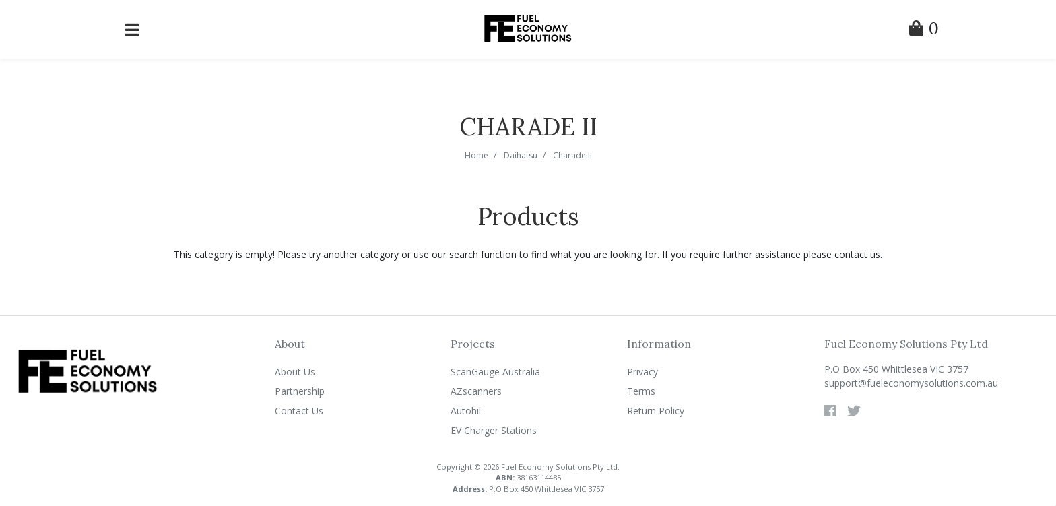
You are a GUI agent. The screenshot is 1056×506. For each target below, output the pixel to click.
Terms (641, 391)
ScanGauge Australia (495, 371)
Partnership (300, 391)
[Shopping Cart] (924, 30)
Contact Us (299, 410)
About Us (295, 371)
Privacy (642, 371)
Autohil (466, 410)
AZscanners (476, 391)
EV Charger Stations (494, 430)
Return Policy (655, 410)
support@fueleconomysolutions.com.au (911, 383)
